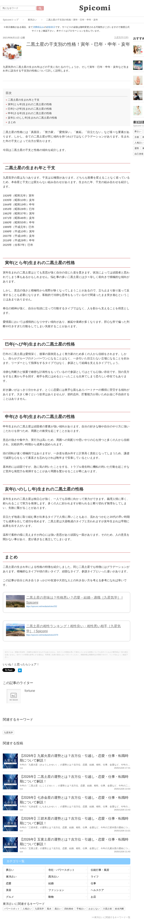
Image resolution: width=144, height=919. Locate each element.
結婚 (51, 883)
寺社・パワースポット (61, 869)
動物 (51, 896)
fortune (30, 691)
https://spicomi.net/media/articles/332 (41, 606)
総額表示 (50, 27)
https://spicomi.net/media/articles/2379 (42, 635)
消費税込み (38, 27)
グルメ (10, 896)
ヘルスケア (97, 890)
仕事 (93, 883)
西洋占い (53, 876)
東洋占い (32, 19)
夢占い (10, 869)
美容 (8, 890)
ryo (21, 768)
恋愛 (8, 883)
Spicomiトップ (10, 19)
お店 (93, 896)
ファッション (56, 890)
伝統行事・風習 (100, 869)
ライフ (95, 876)
